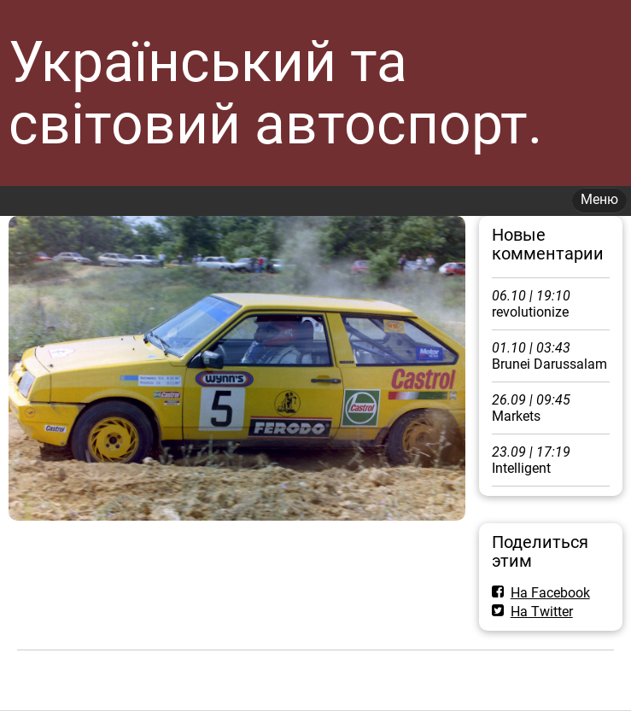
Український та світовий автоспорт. (275, 93)
